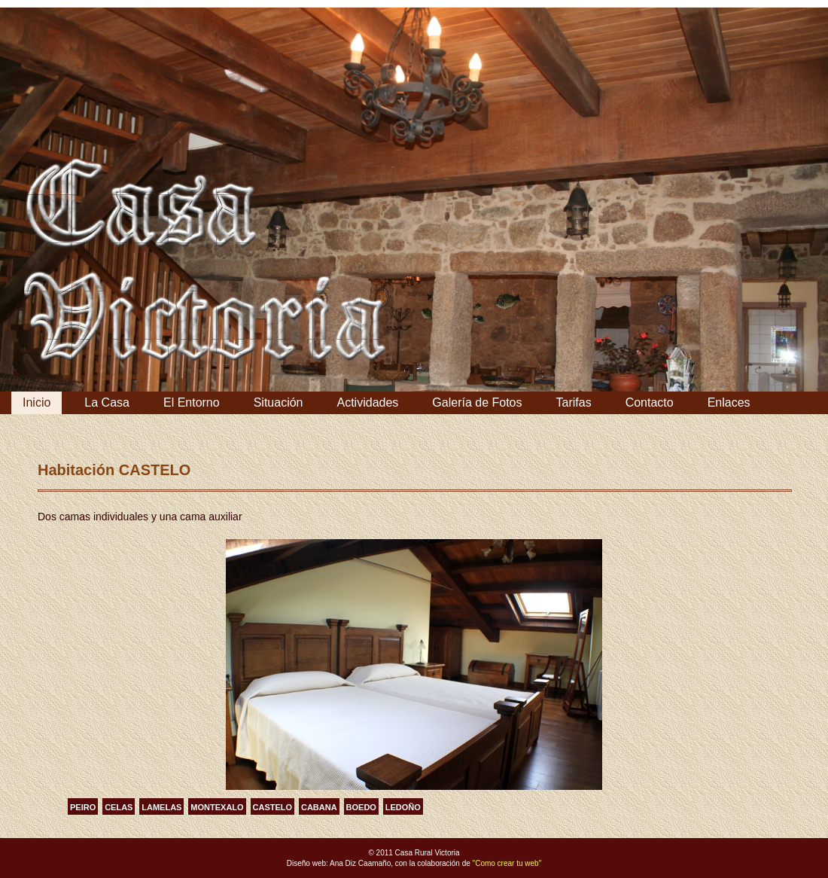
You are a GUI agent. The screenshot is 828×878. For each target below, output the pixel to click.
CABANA (319, 807)
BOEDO (361, 807)
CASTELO (273, 807)
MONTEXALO (216, 807)
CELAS (118, 807)
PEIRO (83, 807)
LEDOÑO (403, 807)
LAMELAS (161, 807)
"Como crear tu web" (507, 863)
